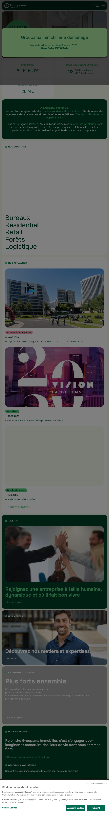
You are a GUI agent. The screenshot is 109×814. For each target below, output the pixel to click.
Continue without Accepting (96, 783)
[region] (54, 796)
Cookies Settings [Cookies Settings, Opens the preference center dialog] (9, 808)
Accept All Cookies (75, 808)
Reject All (96, 808)
